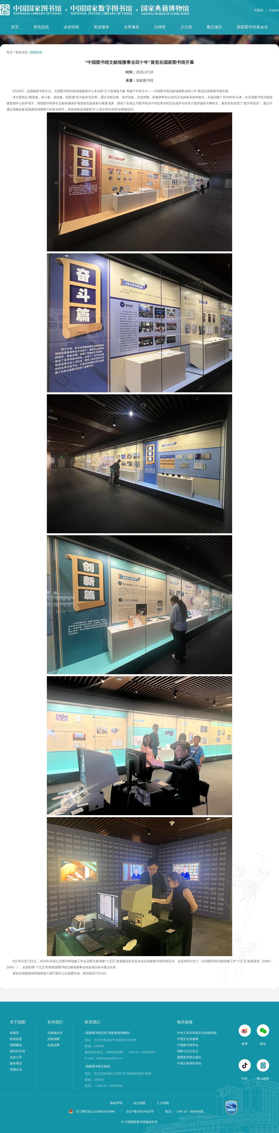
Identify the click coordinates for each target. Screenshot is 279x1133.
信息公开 (16, 1057)
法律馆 (160, 27)
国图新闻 (36, 52)
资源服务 (101, 27)
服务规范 (16, 1063)
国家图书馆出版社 (189, 1057)
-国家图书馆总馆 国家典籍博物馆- (107, 1033)
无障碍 (258, 10)
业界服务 (132, 27)
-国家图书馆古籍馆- (98, 1066)
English (274, 10)
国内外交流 (17, 1051)
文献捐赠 (53, 1039)
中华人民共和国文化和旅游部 (197, 1033)
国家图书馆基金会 (252, 27)
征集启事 (53, 1045)
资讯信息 (41, 27)
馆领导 (14, 1033)
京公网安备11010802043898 (95, 1111)
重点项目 (214, 27)
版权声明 (116, 1103)
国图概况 (16, 1045)
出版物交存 (55, 1033)
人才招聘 (163, 1103)
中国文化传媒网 (187, 1039)
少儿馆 (186, 27)
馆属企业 (16, 1069)
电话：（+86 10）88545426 (184, 1111)
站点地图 (139, 1103)
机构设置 (16, 1039)
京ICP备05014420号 (140, 1111)
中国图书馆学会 (187, 1045)
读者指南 (71, 27)
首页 (15, 27)
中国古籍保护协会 (189, 1063)
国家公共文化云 (187, 1051)
